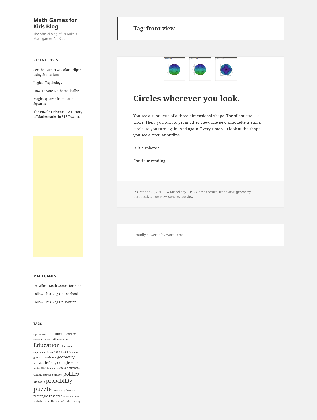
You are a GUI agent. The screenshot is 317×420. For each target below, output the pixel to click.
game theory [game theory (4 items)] (48, 357)
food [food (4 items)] (57, 352)
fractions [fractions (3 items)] (73, 352)
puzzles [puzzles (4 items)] (57, 390)
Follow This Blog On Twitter (54, 302)
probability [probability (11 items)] (59, 380)
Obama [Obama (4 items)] (37, 374)
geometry (243, 192)
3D (195, 192)
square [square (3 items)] (75, 396)
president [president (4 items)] (39, 381)
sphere (173, 196)
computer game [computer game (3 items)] (41, 339)
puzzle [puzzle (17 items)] (42, 389)
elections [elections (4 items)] (66, 346)
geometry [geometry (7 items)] (66, 357)
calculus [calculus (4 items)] (71, 334)
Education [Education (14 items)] (46, 345)
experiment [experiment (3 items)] (39, 352)
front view (226, 192)
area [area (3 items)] (44, 334)
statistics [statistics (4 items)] (38, 401)
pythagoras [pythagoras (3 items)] (69, 390)
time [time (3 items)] (47, 401)
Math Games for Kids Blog (55, 23)
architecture (208, 192)
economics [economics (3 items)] (62, 339)
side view (160, 196)
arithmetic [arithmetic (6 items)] (57, 333)
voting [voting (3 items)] (77, 401)
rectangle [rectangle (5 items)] (40, 396)
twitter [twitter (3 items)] (69, 401)
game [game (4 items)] (36, 357)
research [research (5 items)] (56, 396)
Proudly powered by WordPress (158, 235)
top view (187, 196)
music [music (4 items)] (64, 368)
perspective (142, 196)
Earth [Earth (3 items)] (53, 339)
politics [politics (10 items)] (71, 373)
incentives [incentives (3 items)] (38, 363)
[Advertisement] (58, 196)
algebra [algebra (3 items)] (37, 334)
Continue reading (152, 161)
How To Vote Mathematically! (56, 91)
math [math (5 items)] (75, 363)
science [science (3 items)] (67, 396)
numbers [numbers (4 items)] (74, 368)
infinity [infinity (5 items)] (50, 363)
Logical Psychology (47, 82)
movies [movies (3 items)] (56, 368)
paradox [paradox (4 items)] (57, 374)
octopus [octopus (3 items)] (47, 374)
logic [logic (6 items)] (65, 362)
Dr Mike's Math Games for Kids (57, 286)
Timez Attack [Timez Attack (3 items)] (58, 401)
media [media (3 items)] (36, 368)
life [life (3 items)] (59, 363)
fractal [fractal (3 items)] (64, 352)
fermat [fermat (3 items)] (50, 352)
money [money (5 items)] (46, 367)
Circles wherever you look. (186, 98)
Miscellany (178, 192)
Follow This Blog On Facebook (56, 294)
